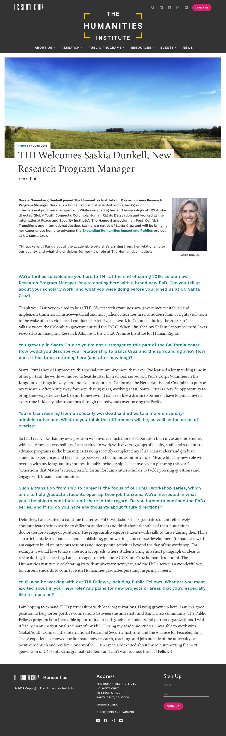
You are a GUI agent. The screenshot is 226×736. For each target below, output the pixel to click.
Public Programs (105, 48)
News (188, 48)
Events (167, 48)
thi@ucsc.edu (107, 705)
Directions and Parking (115, 712)
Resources (141, 48)
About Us (43, 48)
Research (70, 48)
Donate (202, 8)
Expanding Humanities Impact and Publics (117, 231)
